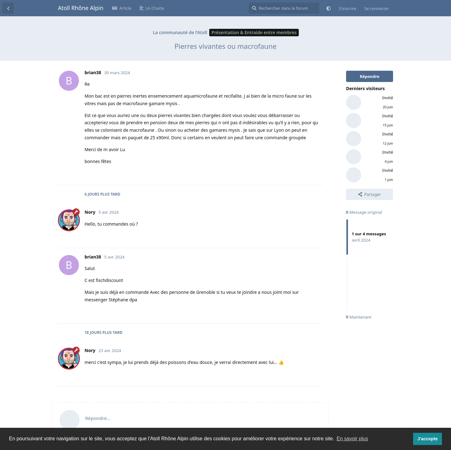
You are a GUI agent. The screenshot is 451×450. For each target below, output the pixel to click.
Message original (364, 212)
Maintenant (358, 317)
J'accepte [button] (427, 438)
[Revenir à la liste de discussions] (8, 8)
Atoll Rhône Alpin (80, 8)
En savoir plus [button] (352, 438)
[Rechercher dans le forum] (284, 8)
